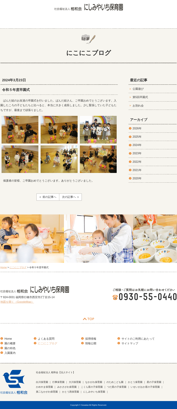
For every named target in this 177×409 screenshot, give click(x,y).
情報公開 (90, 343)
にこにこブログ (140, 22)
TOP (88, 319)
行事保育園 (58, 382)
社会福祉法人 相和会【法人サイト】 (55, 372)
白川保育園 (42, 382)
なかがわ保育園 (93, 382)
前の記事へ (49, 196)
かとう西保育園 (70, 391)
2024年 (137, 145)
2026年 (137, 128)
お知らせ (169, 22)
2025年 (137, 136)
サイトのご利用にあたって (138, 338)
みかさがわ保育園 (67, 386)
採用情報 (90, 338)
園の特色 (57, 22)
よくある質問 (110, 22)
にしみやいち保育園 (94, 391)
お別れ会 (138, 105)
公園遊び (138, 88)
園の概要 (31, 22)
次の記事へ (69, 196)
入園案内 (82, 22)
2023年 (137, 153)
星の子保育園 (154, 382)
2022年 (137, 161)
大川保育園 (75, 382)
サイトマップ (130, 343)
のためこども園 (114, 382)
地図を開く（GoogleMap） (17, 301)
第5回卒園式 (140, 97)
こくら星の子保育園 (92, 386)
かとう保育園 (135, 382)
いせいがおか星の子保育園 (145, 386)
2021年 (137, 170)
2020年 (137, 178)
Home (8, 338)
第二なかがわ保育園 (47, 391)
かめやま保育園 (44, 386)
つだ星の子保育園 (116, 386)
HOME (7, 22)
